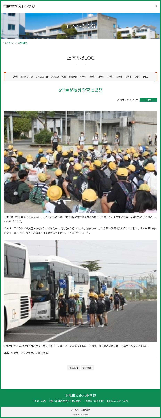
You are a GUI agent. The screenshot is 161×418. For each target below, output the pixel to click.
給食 (15, 76)
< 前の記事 (73, 367)
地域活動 (73, 76)
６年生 (128, 76)
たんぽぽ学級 (41, 76)
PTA (145, 76)
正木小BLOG (23, 43)
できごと (55, 76)
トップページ (8, 43)
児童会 (137, 76)
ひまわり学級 (26, 76)
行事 (64, 76)
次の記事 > (88, 367)
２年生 (92, 76)
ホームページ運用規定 (80, 409)
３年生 (101, 76)
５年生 (119, 76)
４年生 (110, 76)
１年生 (83, 76)
